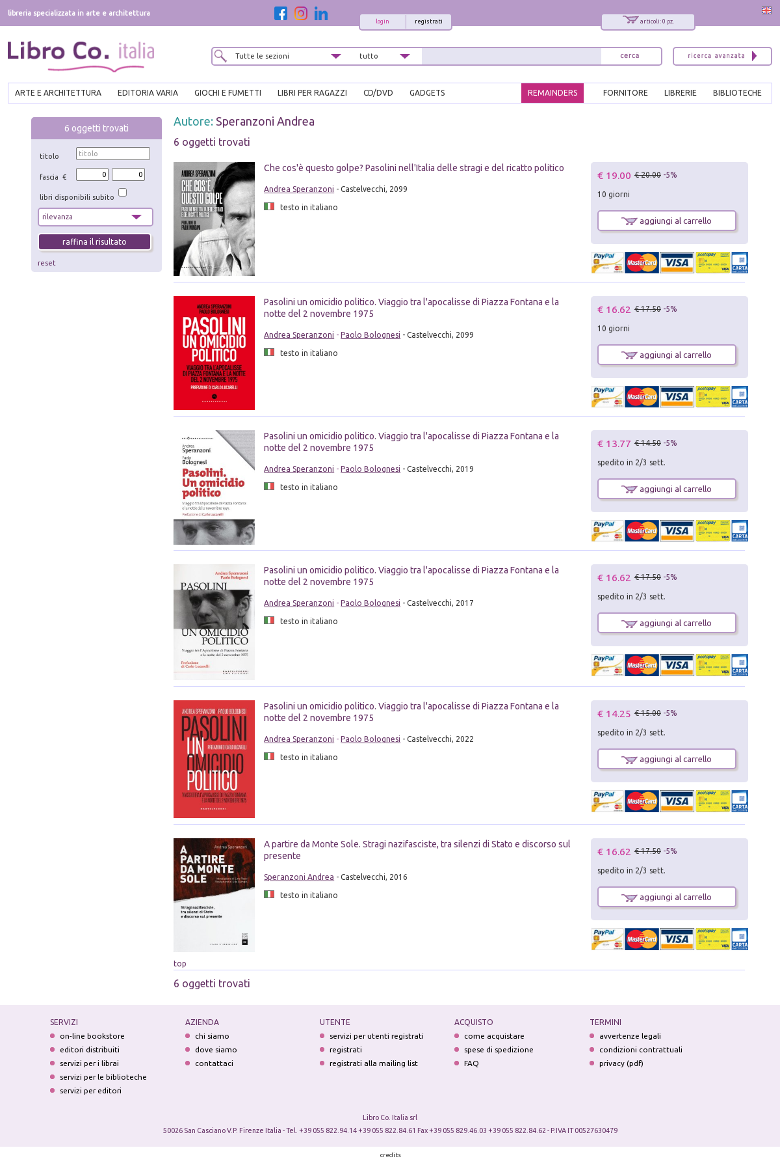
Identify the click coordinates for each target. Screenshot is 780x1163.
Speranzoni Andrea (265, 121)
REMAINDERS (552, 93)
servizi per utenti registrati (377, 1036)
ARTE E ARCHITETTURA (58, 93)
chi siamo (212, 1036)
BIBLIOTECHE (737, 93)
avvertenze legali (630, 1036)
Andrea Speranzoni (299, 189)
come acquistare (494, 1036)
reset (47, 263)
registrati (429, 21)
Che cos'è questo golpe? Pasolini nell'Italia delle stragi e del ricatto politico (414, 168)
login (382, 21)
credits (390, 1154)
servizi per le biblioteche (103, 1077)
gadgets (427, 93)
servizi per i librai (89, 1063)
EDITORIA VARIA (148, 93)
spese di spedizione (499, 1049)
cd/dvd (378, 93)
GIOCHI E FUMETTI (227, 93)
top (180, 963)
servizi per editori (91, 1090)
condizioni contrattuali (640, 1049)
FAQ (471, 1063)
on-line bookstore (92, 1036)
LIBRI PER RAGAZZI (312, 93)
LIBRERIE (680, 93)
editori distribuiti (90, 1049)
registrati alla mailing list (374, 1063)
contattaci (214, 1063)
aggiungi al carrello (666, 220)
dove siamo (216, 1049)
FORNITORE (625, 93)
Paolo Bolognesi (370, 335)
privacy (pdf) (621, 1063)
